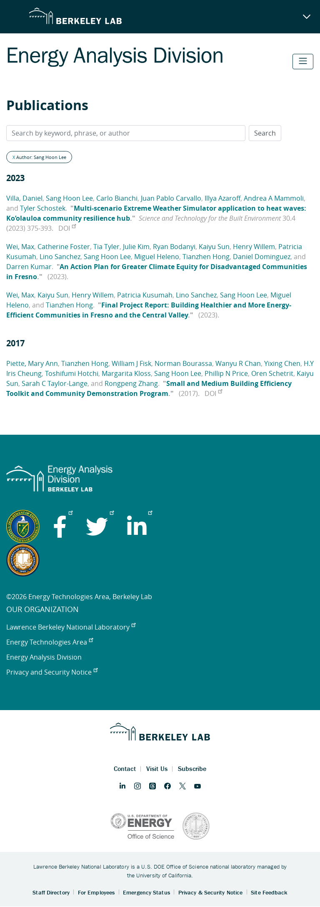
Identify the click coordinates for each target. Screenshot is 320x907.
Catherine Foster (64, 246)
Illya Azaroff (222, 198)
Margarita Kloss (126, 373)
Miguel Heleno (156, 256)
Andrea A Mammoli (274, 198)
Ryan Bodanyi (174, 246)
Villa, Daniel (24, 198)
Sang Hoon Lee (69, 198)
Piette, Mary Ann (32, 363)
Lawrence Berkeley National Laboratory (70, 627)
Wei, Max (20, 246)
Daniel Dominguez (261, 256)
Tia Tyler (106, 246)
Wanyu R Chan (238, 363)
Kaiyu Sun (214, 246)
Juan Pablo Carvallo (171, 198)
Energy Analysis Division (44, 657)
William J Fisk (131, 363)
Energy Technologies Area (49, 642)
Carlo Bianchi (117, 198)
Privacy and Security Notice (52, 672)
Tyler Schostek (42, 208)
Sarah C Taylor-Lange (55, 383)
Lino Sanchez (60, 256)
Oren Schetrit (272, 373)
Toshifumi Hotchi (71, 373)
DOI (67, 228)
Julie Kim (136, 246)
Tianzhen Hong (206, 256)
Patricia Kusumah (144, 295)
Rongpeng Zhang (131, 383)
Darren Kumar (29, 266)
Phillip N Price (226, 373)
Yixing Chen (282, 363)
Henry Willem (254, 246)
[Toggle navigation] (302, 61)
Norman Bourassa (183, 363)
